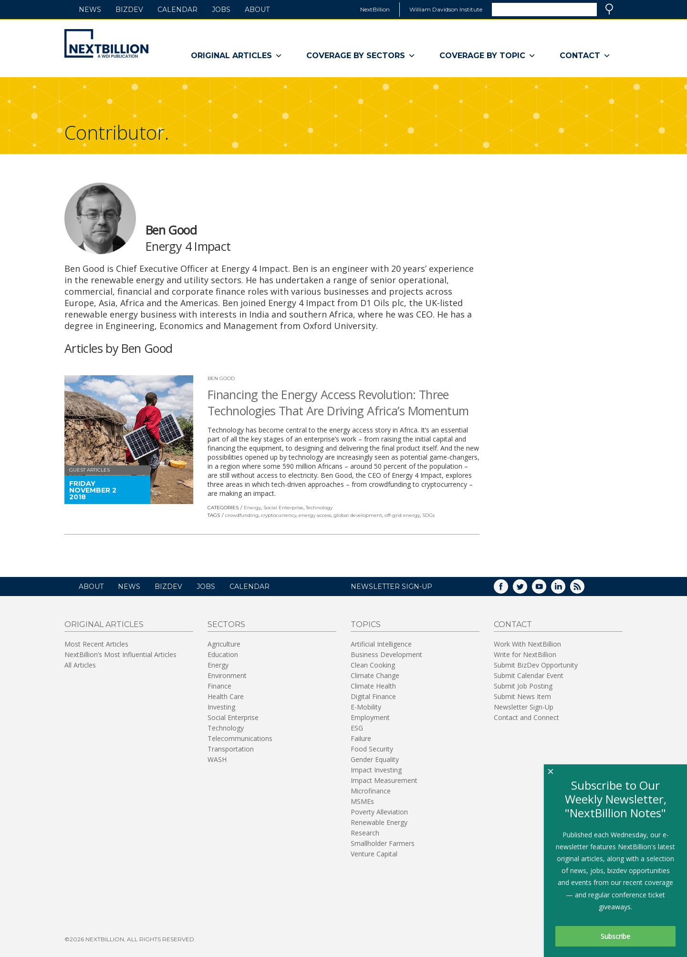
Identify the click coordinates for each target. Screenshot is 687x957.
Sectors (226, 624)
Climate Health (373, 685)
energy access (315, 515)
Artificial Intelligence (381, 643)
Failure (361, 738)
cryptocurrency (278, 515)
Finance (219, 685)
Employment (370, 717)
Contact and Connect (526, 717)
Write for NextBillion (525, 654)
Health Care (226, 696)
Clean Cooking (373, 664)
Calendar (177, 9)
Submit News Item (522, 696)
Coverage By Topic (487, 56)
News (90, 9)
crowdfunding (242, 515)
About (257, 9)
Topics (366, 624)
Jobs (221, 9)
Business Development (386, 654)
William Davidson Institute (445, 9)
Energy (252, 507)
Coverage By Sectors (361, 56)
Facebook (507, 590)
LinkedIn (564, 590)
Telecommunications (240, 738)
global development (357, 515)
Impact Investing (376, 769)
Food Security (372, 748)
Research (365, 832)
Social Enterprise (283, 507)
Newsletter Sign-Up (523, 706)
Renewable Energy (379, 822)
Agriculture (224, 643)
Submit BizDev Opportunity (536, 664)
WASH (217, 759)
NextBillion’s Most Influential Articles (120, 654)
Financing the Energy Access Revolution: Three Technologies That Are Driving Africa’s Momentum (338, 402)
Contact (585, 56)
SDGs (428, 515)
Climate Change (375, 675)
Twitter (526, 590)
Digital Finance (373, 696)
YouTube (545, 590)
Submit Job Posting (523, 685)
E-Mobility (366, 706)
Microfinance (371, 790)
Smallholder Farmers (383, 843)
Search (609, 9)
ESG (357, 727)
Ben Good (221, 378)
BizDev (129, 9)
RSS (583, 590)
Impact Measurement (384, 780)
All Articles (80, 664)
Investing (221, 706)
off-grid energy (402, 515)
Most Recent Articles (96, 643)
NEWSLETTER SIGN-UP (391, 586)
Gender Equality (375, 759)
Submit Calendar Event (528, 675)
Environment (227, 675)
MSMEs (362, 801)
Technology (319, 507)
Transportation (231, 748)
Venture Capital (374, 853)
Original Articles (236, 56)
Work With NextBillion (527, 643)
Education (223, 654)
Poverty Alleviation (379, 811)
